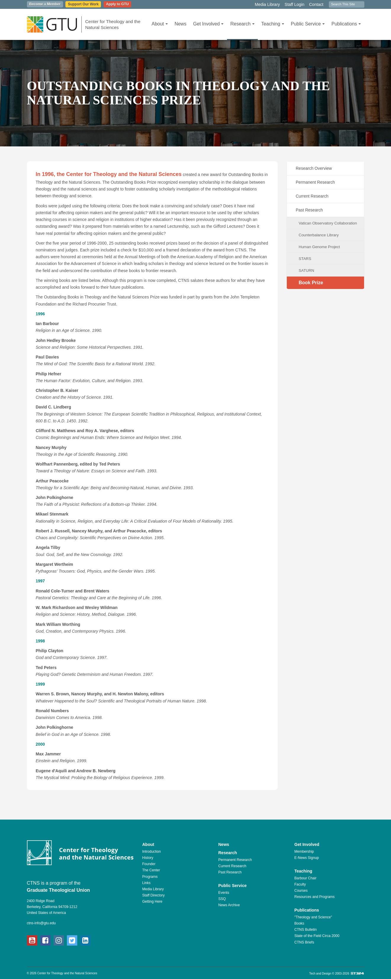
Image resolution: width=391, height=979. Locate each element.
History (147, 858)
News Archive (229, 905)
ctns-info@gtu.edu (41, 923)
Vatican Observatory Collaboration (328, 223)
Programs (150, 877)
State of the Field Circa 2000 (317, 936)
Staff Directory (153, 895)
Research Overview (314, 168)
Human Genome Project (319, 247)
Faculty (300, 884)
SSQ (222, 899)
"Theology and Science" (313, 917)
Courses (301, 890)
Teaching (272, 23)
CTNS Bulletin (306, 930)
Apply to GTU (117, 4)
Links (146, 883)
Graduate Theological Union (58, 890)
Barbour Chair (306, 878)
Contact (316, 4)
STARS (305, 258)
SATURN (306, 270)
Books (299, 923)
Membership (304, 851)
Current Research (312, 196)
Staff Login (295, 4)
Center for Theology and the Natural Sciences (113, 24)
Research (242, 23)
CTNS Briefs (304, 942)
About (160, 23)
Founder (149, 864)
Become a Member (45, 4)
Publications (346, 23)
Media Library (267, 4)
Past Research (309, 210)
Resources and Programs (315, 897)
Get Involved (208, 23)
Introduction (151, 851)
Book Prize (311, 282)
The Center (151, 870)
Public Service (308, 23)
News (180, 23)
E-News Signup (307, 858)
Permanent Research (315, 182)
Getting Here (152, 901)
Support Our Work (83, 4)
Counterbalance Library (319, 235)
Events (223, 893)
